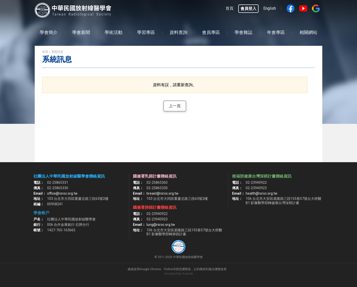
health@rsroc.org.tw (261, 193)
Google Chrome (150, 269)
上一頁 (175, 106)
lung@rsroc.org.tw (161, 225)
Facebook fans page (291, 8)
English (269, 8)
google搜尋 (316, 8)
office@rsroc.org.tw (62, 193)
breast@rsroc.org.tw (162, 193)
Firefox (168, 269)
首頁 (230, 8)
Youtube (303, 8)
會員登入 (248, 8)
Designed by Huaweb (178, 273)
